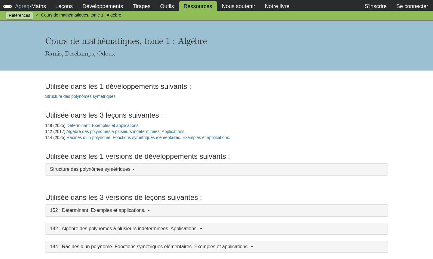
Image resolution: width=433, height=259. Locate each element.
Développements (102, 6)
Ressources (198, 6)
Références (19, 15)
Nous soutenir (238, 6)
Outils (167, 6)
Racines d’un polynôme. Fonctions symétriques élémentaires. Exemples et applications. (148, 137)
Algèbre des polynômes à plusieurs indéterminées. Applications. (126, 131)
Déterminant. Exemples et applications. (103, 125)
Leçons (64, 6)
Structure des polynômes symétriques (80, 96)
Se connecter (412, 6)
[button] (216, 169)
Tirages (141, 6)
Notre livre (277, 6)
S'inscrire (375, 6)
